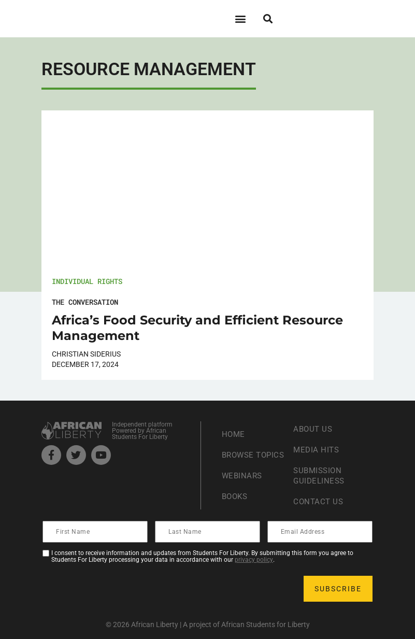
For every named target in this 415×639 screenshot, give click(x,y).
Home (234, 429)
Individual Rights (87, 281)
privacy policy (254, 559)
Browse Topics (239, 455)
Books (236, 501)
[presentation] (122, 589)
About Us (313, 429)
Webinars (243, 481)
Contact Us (319, 501)
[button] (240, 18)
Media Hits (317, 450)
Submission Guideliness (320, 475)
